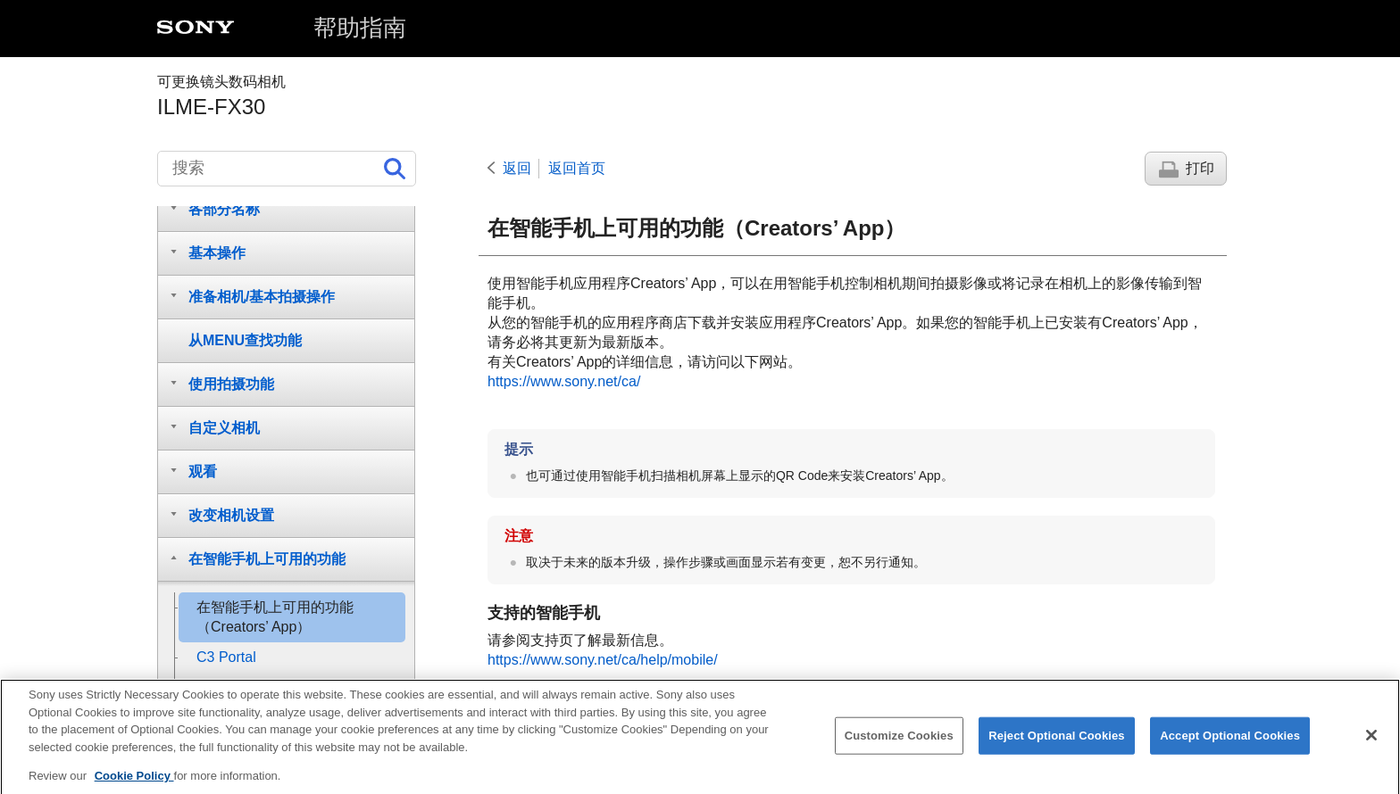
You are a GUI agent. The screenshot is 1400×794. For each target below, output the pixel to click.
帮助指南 (359, 27)
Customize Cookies (899, 746)
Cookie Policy (134, 786)
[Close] (1371, 745)
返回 (517, 168)
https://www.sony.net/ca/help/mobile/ (603, 659)
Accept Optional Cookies (1230, 746)
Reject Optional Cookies (1056, 746)
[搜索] (286, 168)
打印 (1200, 168)
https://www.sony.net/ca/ (564, 381)
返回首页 (576, 168)
